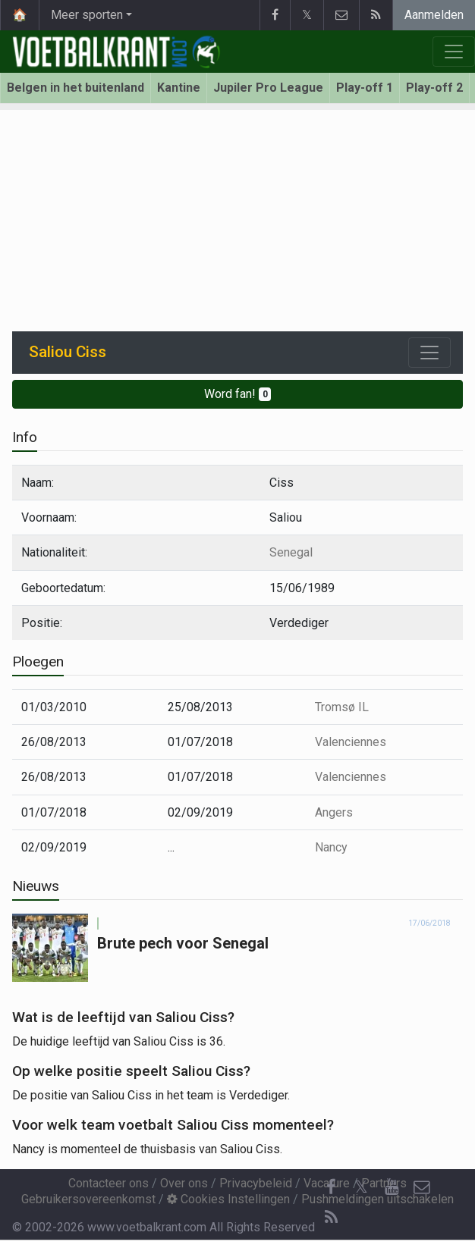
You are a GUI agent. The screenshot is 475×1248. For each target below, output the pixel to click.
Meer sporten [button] (87, 15)
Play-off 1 (364, 87)
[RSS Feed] (331, 1218)
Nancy (331, 847)
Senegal (291, 552)
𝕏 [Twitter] (361, 1186)
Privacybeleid (255, 1183)
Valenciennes (350, 742)
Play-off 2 (434, 87)
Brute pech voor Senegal (183, 943)
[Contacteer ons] (422, 1187)
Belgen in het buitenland (75, 87)
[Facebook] (331, 1187)
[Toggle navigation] (429, 352)
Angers (334, 812)
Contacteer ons (108, 1183)
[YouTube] (391, 1187)
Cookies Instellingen (228, 1199)
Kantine (178, 87)
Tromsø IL (342, 707)
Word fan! (238, 394)
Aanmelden (434, 15)
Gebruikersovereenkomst (88, 1199)
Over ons (184, 1183)
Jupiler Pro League (268, 87)
